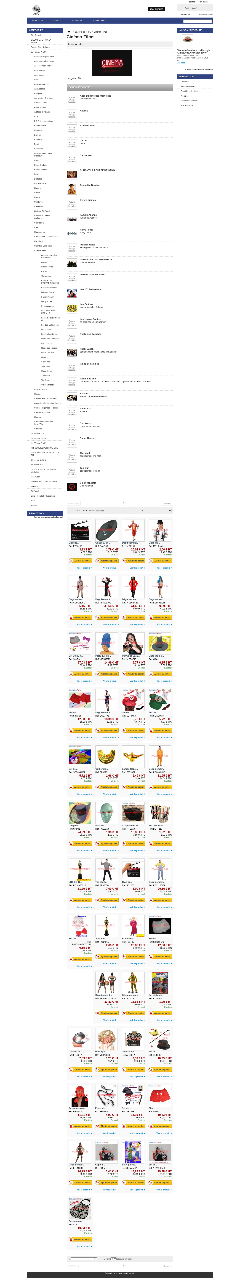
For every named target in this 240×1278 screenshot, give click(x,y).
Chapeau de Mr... (131, 825)
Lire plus (181, 63)
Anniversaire (39, 89)
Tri (142, 510)
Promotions (36, 513)
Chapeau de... (103, 542)
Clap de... (74, 542)
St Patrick (35, 491)
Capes (37, 197)
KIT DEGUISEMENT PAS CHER (45, 448)
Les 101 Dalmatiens (50, 325)
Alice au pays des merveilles (49, 256)
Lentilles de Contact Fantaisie (44, 481)
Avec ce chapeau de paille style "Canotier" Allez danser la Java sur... (192, 57)
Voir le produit (83, 568)
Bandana (38, 139)
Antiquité (38, 93)
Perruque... (101, 1051)
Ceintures (38, 202)
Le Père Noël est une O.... (50, 319)
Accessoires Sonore (43, 66)
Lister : (78, 510)
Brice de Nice (40, 183)
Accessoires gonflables (44, 56)
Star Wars (45, 366)
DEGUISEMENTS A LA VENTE (41, 41)
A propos (184, 96)
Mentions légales (188, 86)
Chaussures (39, 232)
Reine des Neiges (49, 348)
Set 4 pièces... (129, 1164)
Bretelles (38, 179)
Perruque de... (103, 656)
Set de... (126, 712)
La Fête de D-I (58, 20)
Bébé (36, 144)
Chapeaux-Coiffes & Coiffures (43, 217)
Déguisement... (130, 542)
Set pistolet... (156, 995)
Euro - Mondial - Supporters (43, 496)
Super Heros (46, 371)
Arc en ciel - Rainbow (43, 98)
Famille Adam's (48, 297)
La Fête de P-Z (99, 20)
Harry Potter (46, 301)
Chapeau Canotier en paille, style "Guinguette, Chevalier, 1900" (193, 51)
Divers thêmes (47, 292)
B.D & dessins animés (44, 121)
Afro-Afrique (39, 70)
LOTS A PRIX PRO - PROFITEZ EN (45, 454)
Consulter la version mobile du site (120, 1273)
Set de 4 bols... (157, 825)
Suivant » (167, 503)
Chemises (38, 241)
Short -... (73, 712)
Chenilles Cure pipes (43, 246)
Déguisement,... (130, 599)
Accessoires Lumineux (44, 61)
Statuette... (101, 938)
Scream (44, 357)
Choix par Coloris (38, 460)
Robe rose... (128, 938)
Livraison (185, 81)
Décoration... (129, 1051)
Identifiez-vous (206, 14)
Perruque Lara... (131, 656)
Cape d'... (100, 1164)
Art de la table (40, 107)
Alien (36, 80)
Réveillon (35, 505)
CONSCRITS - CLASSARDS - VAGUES (44, 470)
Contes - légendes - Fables (46, 408)
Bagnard (38, 130)
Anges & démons (41, 84)
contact (192, 2)
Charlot (37, 227)
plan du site (203, 2)
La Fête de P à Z (38, 443)
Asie (36, 116)
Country (37, 417)
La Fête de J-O (78, 20)
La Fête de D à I (38, 433)
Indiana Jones (47, 306)
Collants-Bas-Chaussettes (45, 399)
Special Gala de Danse (41, 47)
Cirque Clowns (40, 389)
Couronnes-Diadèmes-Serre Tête (44, 423)
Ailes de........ (40, 75)
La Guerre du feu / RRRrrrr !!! (49, 312)
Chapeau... (155, 542)
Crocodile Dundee (49, 288)
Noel (33, 501)
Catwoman (46, 276)
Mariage (34, 486)
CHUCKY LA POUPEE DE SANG (50, 281)
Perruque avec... (78, 1108)
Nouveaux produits (190, 30)
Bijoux (37, 160)
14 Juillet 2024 (37, 465)
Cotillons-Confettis (42, 412)
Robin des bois (47, 352)
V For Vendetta (47, 385)
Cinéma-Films (40, 250)
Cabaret (37, 188)
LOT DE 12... (75, 882)
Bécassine (38, 149)
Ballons (37, 135)
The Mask (45, 375)
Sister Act (45, 362)
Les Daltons (46, 329)
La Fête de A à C (38, 52)
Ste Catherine (37, 35)
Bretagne (38, 174)
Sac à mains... (76, 1221)
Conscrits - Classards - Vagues (47, 403)
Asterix (44, 262)
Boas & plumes (40, 170)
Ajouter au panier (80, 560)
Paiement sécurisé (189, 101)
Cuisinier (38, 429)
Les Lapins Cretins (49, 334)
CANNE (37, 193)
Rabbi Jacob (46, 343)
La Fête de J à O (38, 438)
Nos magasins (187, 105)
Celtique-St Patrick (42, 211)
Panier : (191, 8)
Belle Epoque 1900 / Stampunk (43, 154)
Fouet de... (101, 1108)
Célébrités (38, 206)
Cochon (37, 394)
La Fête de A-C (37, 20)
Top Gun (45, 380)
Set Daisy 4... (76, 656)
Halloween (35, 477)
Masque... (100, 825)
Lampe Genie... (130, 769)
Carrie (44, 271)
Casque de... (75, 1051)
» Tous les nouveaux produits (199, 70)
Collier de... (101, 769)
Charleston (39, 223)
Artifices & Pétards (42, 112)
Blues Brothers (40, 165)
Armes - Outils (40, 103)
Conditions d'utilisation (190, 91)
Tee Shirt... (101, 882)
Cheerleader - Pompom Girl (46, 237)
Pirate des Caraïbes (50, 339)
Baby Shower (40, 126)
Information (186, 76)
